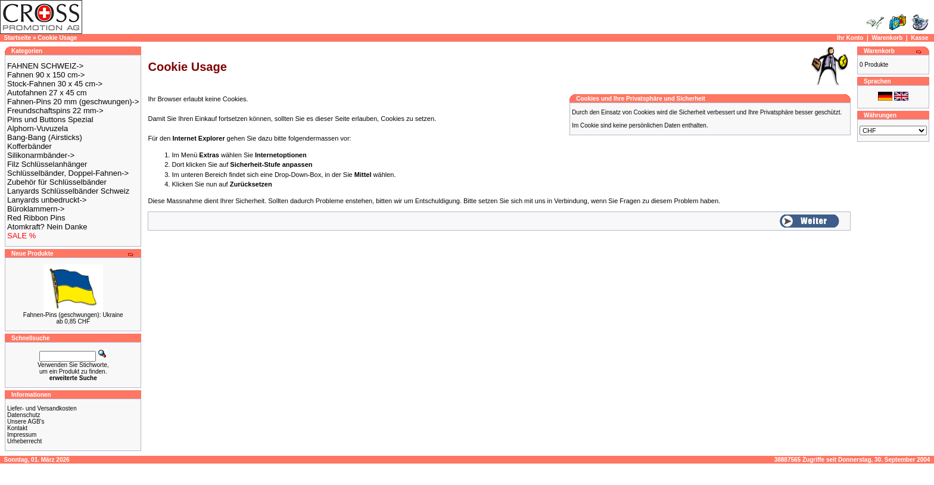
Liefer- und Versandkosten (42, 408)
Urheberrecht (24, 441)
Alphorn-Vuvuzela (37, 128)
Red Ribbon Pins (36, 217)
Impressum (21, 434)
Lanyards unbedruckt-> (46, 199)
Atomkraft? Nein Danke (47, 226)
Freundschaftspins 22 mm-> (55, 110)
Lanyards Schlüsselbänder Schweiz (68, 190)
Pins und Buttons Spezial (50, 119)
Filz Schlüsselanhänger (47, 164)
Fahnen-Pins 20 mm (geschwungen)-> (73, 101)
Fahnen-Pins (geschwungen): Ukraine (73, 315)
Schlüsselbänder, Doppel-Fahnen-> (68, 173)
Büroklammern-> (35, 208)
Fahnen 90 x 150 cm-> (46, 74)
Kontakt (17, 428)
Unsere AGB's (26, 421)
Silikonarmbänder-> (40, 155)
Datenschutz (24, 415)
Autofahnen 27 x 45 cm (47, 92)
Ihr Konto (850, 38)
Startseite (18, 38)
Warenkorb (886, 38)
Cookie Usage (57, 38)
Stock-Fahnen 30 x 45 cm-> (54, 83)
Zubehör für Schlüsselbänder (57, 182)
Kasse (919, 38)
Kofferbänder (29, 146)
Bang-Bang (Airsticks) (44, 137)
